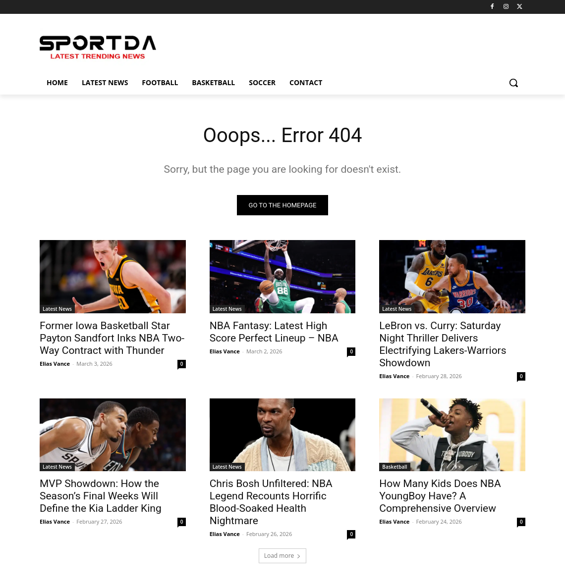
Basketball (394, 466)
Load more (282, 555)
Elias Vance (55, 363)
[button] (513, 83)
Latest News (57, 308)
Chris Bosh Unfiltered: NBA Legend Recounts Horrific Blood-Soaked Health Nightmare (271, 502)
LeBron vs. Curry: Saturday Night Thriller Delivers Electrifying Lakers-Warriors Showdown (442, 343)
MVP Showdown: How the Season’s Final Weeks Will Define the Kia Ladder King (101, 496)
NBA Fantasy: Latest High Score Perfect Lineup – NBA (274, 331)
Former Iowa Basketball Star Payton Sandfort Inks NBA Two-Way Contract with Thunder (112, 337)
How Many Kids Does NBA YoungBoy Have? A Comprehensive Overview (440, 496)
